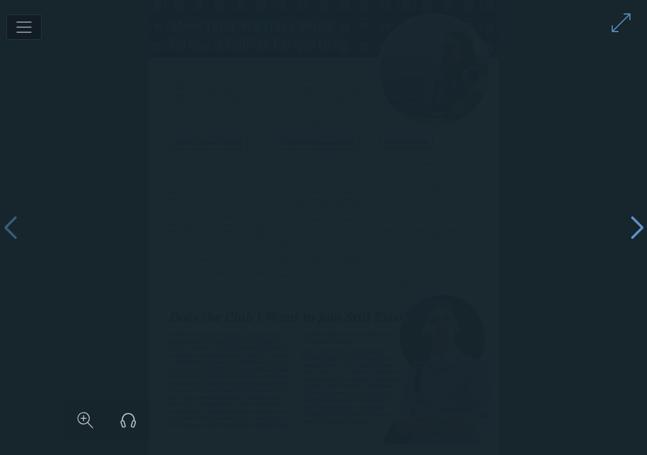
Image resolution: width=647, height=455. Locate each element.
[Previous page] (10, 228)
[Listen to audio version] (536, 420)
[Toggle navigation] (24, 27)
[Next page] (637, 228)
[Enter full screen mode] (621, 23)
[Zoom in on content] (493, 420)
